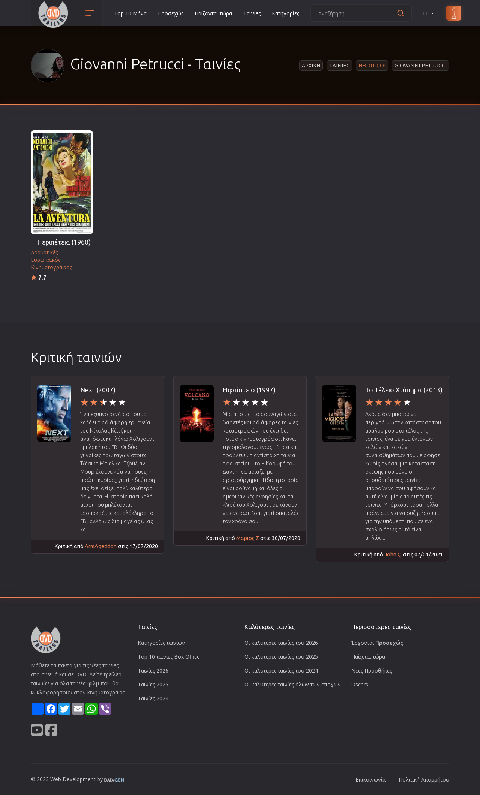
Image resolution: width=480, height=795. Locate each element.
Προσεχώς (170, 13)
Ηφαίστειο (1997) (249, 390)
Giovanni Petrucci (420, 65)
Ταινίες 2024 (153, 698)
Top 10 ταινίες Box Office (169, 656)
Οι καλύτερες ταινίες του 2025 (281, 656)
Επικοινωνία (371, 779)
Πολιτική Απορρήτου (424, 779)
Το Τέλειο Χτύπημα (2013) (403, 390)
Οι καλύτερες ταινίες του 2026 (281, 642)
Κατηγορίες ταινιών (161, 642)
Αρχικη (311, 65)
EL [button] (429, 13)
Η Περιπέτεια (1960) (61, 242)
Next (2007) (98, 390)
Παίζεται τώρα (368, 656)
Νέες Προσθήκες (371, 670)
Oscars (359, 684)
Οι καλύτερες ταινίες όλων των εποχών (292, 684)
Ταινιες (339, 65)
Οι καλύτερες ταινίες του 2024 (281, 670)
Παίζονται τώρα (213, 13)
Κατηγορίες (285, 13)
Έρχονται (377, 642)
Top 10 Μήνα (130, 13)
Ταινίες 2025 (153, 684)
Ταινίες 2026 (153, 670)
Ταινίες (252, 13)
